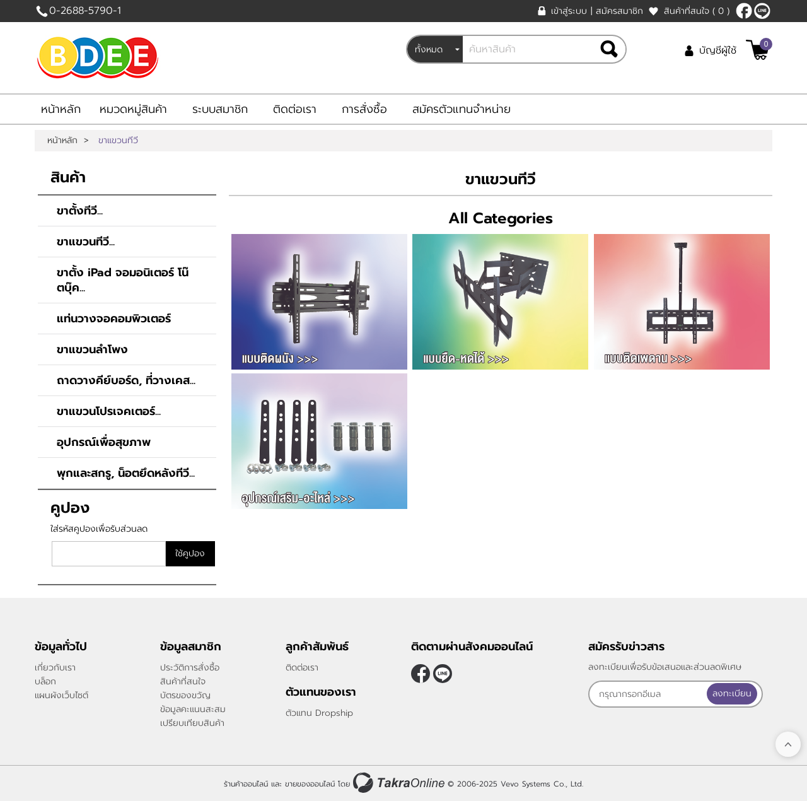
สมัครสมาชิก (619, 11)
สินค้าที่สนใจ (696, 11)
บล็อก (45, 681)
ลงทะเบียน (735, 693)
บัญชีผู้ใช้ (717, 50)
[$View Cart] (757, 50)
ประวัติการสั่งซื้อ (189, 667)
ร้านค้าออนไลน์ (246, 784)
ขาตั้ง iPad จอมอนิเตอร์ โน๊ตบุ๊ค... (123, 280)
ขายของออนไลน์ (310, 784)
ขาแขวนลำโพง (92, 349)
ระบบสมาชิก (220, 109)
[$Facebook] (744, 11)
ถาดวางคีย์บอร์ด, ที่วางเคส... (126, 380)
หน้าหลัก (61, 109)
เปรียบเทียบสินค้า (192, 723)
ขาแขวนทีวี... (86, 241)
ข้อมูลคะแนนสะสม (193, 709)
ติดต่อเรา (294, 109)
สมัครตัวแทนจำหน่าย (461, 109)
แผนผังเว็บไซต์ (61, 695)
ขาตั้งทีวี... (80, 210)
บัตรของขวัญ (185, 695)
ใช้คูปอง (190, 553)
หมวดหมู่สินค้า (133, 109)
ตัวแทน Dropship (319, 713)
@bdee (762, 11)
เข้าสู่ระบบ (569, 11)
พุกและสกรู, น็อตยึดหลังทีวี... (126, 473)
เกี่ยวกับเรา (55, 667)
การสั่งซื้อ (364, 109)
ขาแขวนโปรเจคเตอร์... (109, 411)
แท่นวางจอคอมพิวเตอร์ (114, 318)
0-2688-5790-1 (85, 10)
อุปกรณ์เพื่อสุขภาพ (104, 442)
